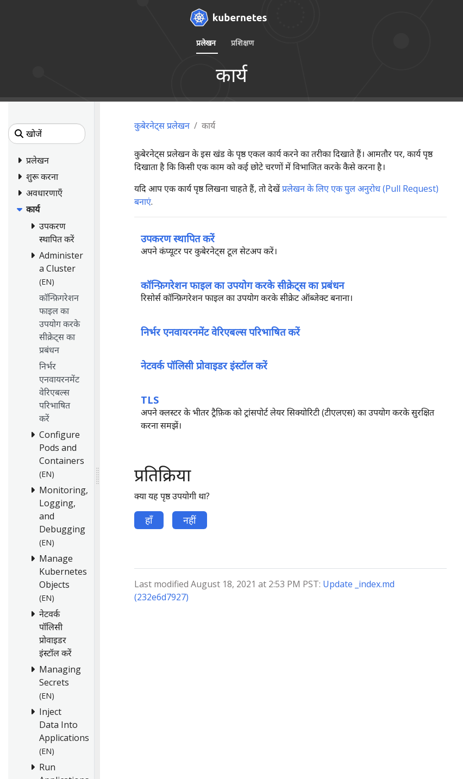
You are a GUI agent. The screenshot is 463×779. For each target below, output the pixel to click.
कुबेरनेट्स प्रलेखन (162, 125)
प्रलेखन (206, 42)
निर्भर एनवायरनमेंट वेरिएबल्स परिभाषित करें (220, 331)
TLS (150, 399)
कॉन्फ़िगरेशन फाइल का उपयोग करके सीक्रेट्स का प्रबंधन (242, 285)
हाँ (149, 519)
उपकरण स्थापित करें (178, 238)
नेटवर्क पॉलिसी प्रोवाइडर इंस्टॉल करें (204, 365)
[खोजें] (46, 133)
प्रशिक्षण (242, 42)
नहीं (189, 519)
